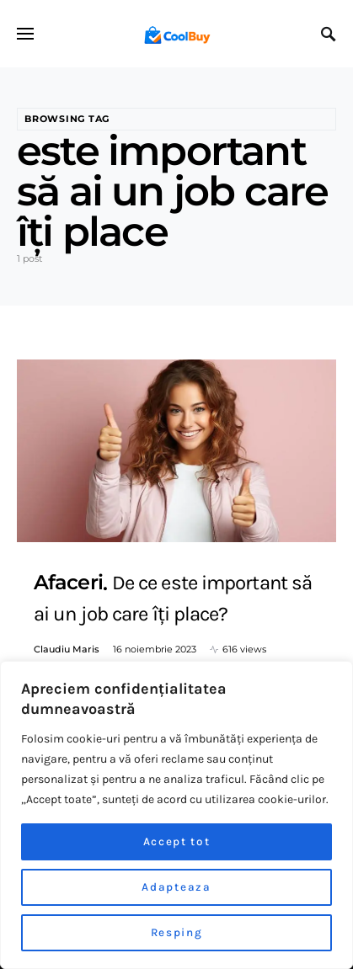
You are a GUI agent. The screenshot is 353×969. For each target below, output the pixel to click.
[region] (176, 815)
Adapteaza (176, 887)
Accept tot (176, 841)
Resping (176, 932)
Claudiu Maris (66, 649)
